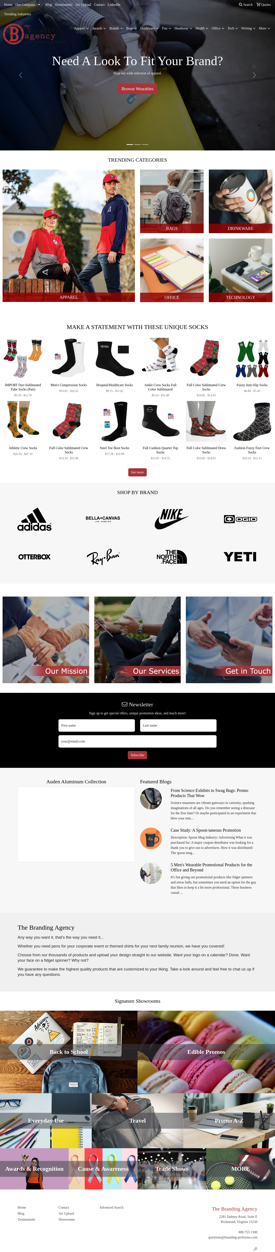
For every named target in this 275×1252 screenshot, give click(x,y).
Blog (48, 4)
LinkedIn (114, 4)
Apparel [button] (79, 28)
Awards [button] (97, 28)
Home (8, 4)
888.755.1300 (247, 1232)
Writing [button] (246, 28)
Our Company (25, 4)
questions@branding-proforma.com (232, 1237)
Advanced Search (111, 1207)
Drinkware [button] (147, 28)
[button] (20, 75)
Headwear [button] (181, 28)
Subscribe (137, 755)
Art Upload (83, 4)
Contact (99, 4)
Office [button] (216, 28)
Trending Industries (17, 14)
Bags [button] (129, 28)
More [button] (262, 28)
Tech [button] (231, 28)
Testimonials (63, 4)
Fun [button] (164, 28)
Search (246, 4)
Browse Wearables (138, 88)
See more (137, 472)
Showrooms (66, 1219)
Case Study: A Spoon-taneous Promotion (206, 830)
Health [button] (200, 28)
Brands (114, 28)
